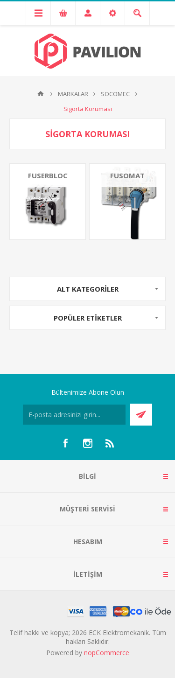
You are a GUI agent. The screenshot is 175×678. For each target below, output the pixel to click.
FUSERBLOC (48, 175)
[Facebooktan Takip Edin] (65, 443)
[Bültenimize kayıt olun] (74, 415)
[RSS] (110, 443)
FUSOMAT (127, 175)
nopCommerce (106, 652)
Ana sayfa (40, 93)
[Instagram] (87, 443)
